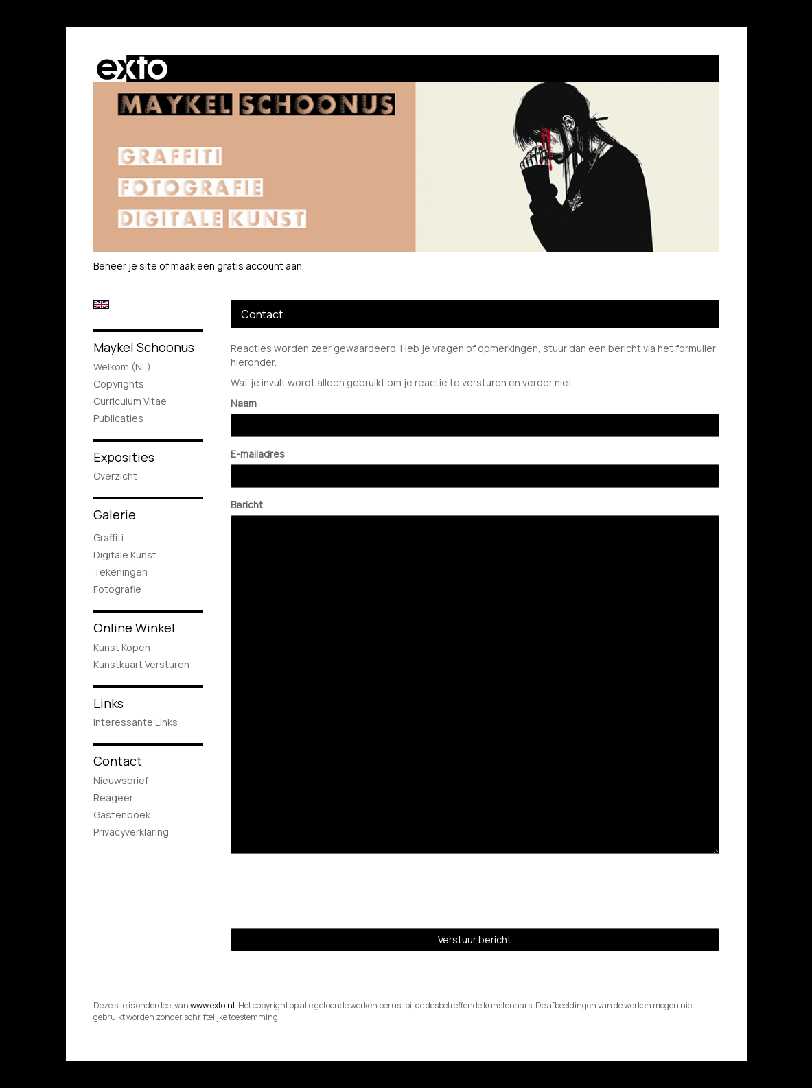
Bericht (247, 504)
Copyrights (118, 383)
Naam (244, 403)
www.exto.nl (212, 1005)
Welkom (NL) (122, 366)
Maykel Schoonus (143, 347)
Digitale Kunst (124, 554)
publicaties (118, 418)
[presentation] (335, 891)
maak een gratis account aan (236, 265)
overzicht (115, 475)
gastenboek (121, 814)
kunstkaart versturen (141, 664)
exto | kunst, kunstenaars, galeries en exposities (132, 68)
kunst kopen (121, 647)
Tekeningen (120, 571)
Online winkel (134, 627)
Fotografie (117, 588)
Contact (117, 761)
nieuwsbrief (120, 780)
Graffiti (108, 537)
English (101, 304)
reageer (113, 797)
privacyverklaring (131, 831)
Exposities (123, 457)
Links (108, 703)
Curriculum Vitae (130, 400)
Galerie (114, 514)
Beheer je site (125, 265)
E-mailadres (258, 453)
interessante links (135, 722)
